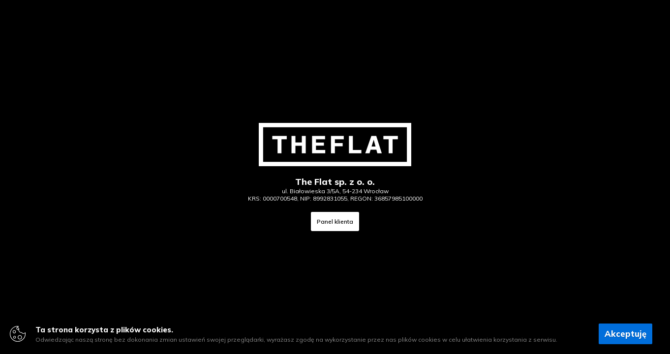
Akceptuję (625, 333)
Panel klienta (335, 221)
